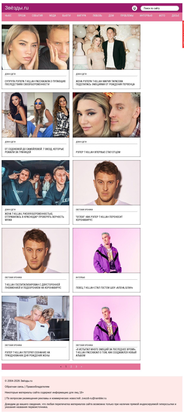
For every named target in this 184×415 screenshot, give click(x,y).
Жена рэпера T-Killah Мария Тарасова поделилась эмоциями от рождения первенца (105, 83)
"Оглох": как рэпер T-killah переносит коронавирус (99, 218)
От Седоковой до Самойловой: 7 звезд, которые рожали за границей (34, 151)
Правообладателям (37, 386)
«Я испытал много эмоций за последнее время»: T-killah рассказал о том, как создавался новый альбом (106, 352)
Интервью (146, 15)
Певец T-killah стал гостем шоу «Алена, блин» (104, 287)
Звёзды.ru (17, 8)
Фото (162, 15)
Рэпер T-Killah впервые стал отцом (98, 152)
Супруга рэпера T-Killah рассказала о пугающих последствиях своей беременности (35, 83)
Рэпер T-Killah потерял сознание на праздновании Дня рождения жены (27, 354)
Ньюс (8, 15)
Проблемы (126, 15)
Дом (111, 15)
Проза (22, 15)
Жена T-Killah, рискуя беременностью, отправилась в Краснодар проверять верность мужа (34, 216)
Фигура (81, 15)
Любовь (97, 15)
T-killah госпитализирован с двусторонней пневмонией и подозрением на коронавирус (33, 286)
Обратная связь (14, 386)
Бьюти (66, 15)
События (37, 15)
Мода (52, 15)
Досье (175, 15)
